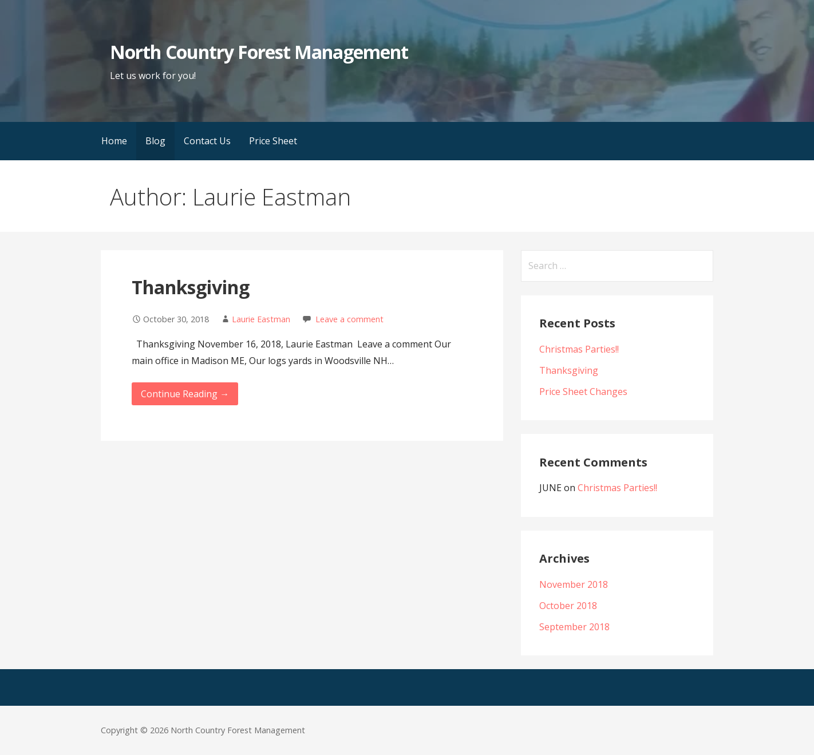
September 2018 (574, 626)
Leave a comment (349, 319)
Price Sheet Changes (583, 391)
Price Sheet (273, 141)
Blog (155, 141)
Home (114, 141)
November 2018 (573, 584)
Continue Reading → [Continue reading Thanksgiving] (185, 394)
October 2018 (568, 605)
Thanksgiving (191, 287)
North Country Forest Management (259, 51)
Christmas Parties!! (579, 349)
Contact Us (207, 141)
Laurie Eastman (261, 319)
